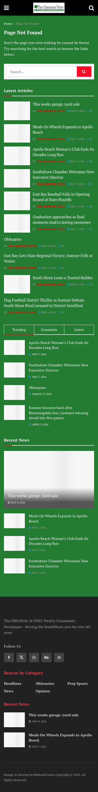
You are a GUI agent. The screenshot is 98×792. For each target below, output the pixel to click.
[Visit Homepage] (49, 8)
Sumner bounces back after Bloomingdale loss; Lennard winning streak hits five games (58, 412)
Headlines (12, 683)
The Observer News (51, 111)
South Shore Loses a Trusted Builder (63, 277)
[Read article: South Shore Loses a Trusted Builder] (17, 284)
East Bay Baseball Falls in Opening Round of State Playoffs (61, 196)
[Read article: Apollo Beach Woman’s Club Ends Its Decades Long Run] (17, 155)
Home (8, 23)
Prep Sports (77, 683)
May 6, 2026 (47, 246)
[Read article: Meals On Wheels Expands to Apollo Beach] (17, 133)
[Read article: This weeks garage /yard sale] (17, 110)
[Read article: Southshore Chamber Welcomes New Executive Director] (17, 178)
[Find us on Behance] (46, 657)
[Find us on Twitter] (21, 657)
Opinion (43, 690)
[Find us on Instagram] (34, 657)
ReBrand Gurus (45, 775)
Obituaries (12, 239)
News (8, 690)
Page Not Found (27, 23)
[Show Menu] (6, 8)
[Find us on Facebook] (9, 657)
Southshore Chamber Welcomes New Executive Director (63, 174)
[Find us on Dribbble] (59, 657)
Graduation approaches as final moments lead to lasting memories (61, 219)
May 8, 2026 (76, 111)
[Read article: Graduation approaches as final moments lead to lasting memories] (17, 223)
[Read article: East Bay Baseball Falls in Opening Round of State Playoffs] (17, 200)
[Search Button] (91, 8)
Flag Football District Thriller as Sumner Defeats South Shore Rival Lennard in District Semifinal (44, 302)
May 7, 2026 (75, 139)
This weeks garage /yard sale (56, 104)
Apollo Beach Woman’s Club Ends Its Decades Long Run (63, 151)
